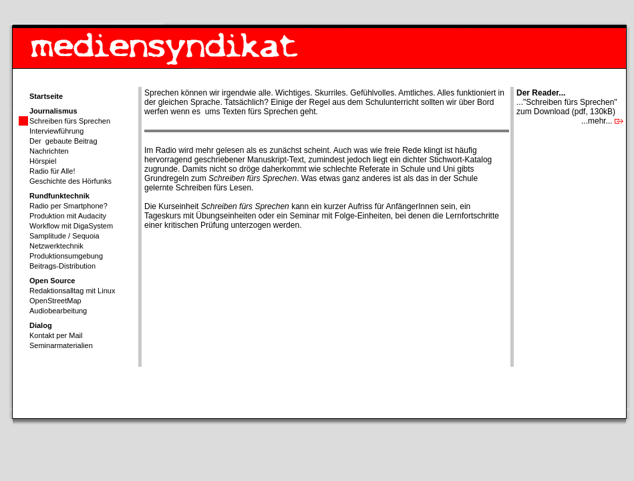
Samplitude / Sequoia (64, 236)
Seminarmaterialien (61, 345)
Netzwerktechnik (56, 246)
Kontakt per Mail (55, 335)
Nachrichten (49, 151)
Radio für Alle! (52, 171)
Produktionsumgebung (66, 256)
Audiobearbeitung (58, 311)
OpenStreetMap (55, 301)
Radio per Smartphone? (68, 206)
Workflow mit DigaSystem (71, 226)
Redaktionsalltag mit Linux (72, 291)
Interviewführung (56, 131)
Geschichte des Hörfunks (70, 181)
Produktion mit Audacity (67, 216)
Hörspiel (42, 161)
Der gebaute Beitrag (63, 141)
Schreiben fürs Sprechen (69, 121)
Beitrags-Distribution (62, 266)
